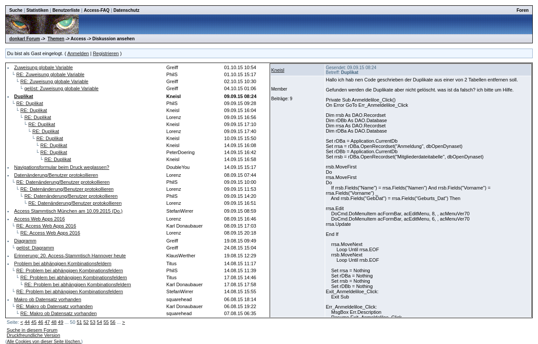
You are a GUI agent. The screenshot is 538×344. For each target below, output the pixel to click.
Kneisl (278, 70)
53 (92, 322)
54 (99, 322)
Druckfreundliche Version (33, 335)
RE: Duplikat (29, 103)
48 (53, 322)
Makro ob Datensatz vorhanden (47, 299)
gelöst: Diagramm (35, 247)
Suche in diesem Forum (32, 330)
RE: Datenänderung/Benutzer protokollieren (62, 182)
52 (86, 322)
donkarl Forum (24, 38)
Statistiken (37, 10)
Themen (56, 38)
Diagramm (25, 240)
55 (106, 322)
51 (79, 322)
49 (60, 322)
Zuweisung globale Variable (43, 67)
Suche (15, 10)
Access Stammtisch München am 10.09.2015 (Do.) (68, 211)
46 (40, 322)
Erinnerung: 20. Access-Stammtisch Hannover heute (70, 255)
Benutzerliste (66, 10)
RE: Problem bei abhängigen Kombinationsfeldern (69, 270)
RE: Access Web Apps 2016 (46, 225)
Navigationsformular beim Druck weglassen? (61, 167)
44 (27, 322)
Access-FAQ (97, 10)
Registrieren (105, 53)
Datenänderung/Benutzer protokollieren (56, 175)
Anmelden (78, 53)
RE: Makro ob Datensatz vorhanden (54, 306)
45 (33, 322)
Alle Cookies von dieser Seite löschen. (44, 341)
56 (112, 322)
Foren (523, 10)
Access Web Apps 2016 (39, 218)
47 (47, 322)
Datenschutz (126, 10)
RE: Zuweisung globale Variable (50, 74)
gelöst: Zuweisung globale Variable (61, 88)
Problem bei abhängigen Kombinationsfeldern (62, 263)
